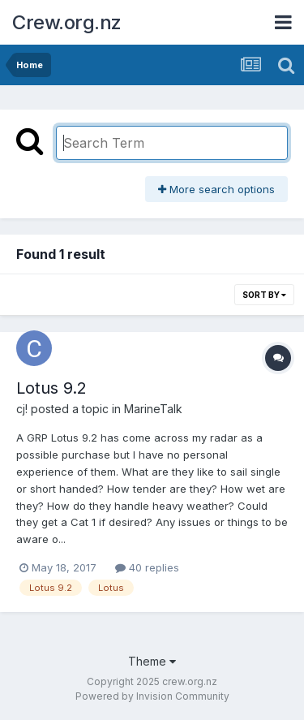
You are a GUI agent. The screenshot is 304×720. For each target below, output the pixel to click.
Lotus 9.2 (51, 388)
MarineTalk (153, 409)
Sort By (264, 295)
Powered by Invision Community (152, 696)
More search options (216, 189)
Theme (152, 661)
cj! (22, 409)
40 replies (147, 567)
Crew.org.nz (67, 22)
